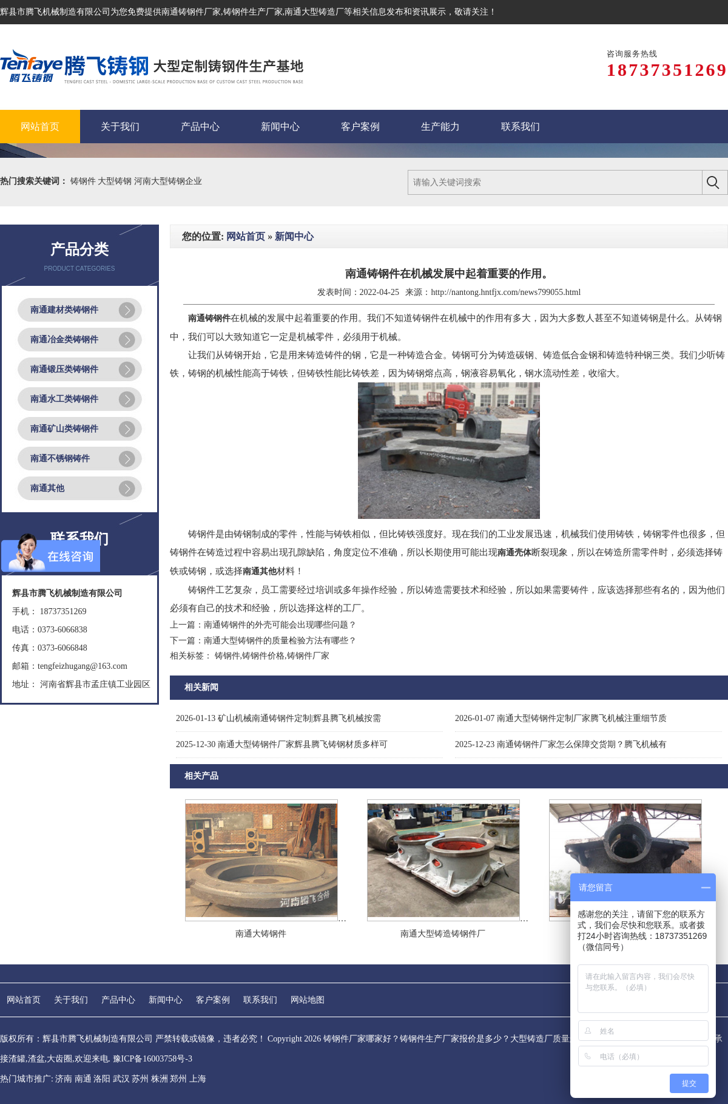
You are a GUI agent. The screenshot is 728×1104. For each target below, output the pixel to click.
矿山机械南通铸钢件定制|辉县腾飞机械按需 (278, 718)
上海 (197, 1078)
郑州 (178, 1078)
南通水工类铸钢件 (64, 399)
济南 (63, 1078)
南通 (83, 1078)
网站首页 (245, 236)
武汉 (121, 1078)
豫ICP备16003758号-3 (152, 1058)
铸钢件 (84, 181)
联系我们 (260, 999)
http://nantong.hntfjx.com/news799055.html (506, 292)
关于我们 (71, 999)
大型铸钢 (116, 181)
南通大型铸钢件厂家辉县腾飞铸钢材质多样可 (282, 744)
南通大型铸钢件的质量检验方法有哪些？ (280, 640)
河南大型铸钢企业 (168, 181)
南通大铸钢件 (260, 933)
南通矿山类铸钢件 (64, 428)
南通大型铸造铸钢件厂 (442, 933)
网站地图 (308, 999)
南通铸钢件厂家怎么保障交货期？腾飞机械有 (561, 744)
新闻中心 (294, 236)
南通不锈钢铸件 (60, 458)
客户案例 (213, 999)
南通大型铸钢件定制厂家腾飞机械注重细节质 (561, 718)
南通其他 (47, 488)
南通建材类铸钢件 (64, 309)
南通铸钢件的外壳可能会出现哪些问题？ (280, 624)
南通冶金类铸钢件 (64, 339)
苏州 (140, 1078)
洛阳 (101, 1078)
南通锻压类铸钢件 (64, 369)
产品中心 (118, 999)
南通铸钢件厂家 (191, 11)
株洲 (159, 1078)
